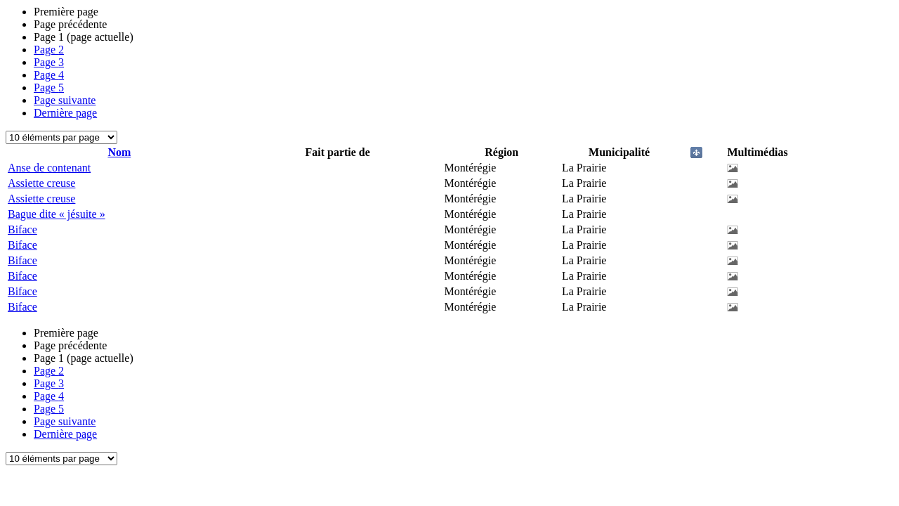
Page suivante (65, 100)
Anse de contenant (49, 168)
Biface (22, 229)
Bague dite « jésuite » (56, 214)
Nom (119, 152)
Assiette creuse (41, 183)
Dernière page (65, 113)
